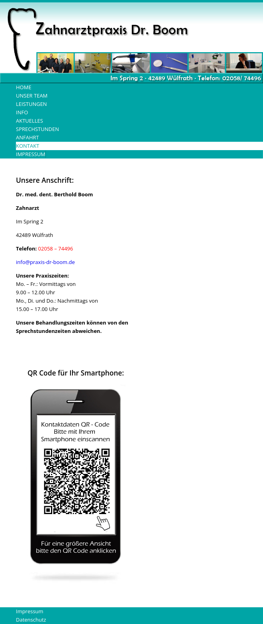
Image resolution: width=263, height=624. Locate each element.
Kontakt (27, 145)
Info (22, 112)
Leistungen (31, 104)
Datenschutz (31, 619)
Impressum (30, 154)
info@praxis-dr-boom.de (45, 262)
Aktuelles (29, 120)
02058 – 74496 (55, 248)
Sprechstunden (37, 129)
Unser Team (31, 95)
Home (23, 87)
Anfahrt (27, 137)
